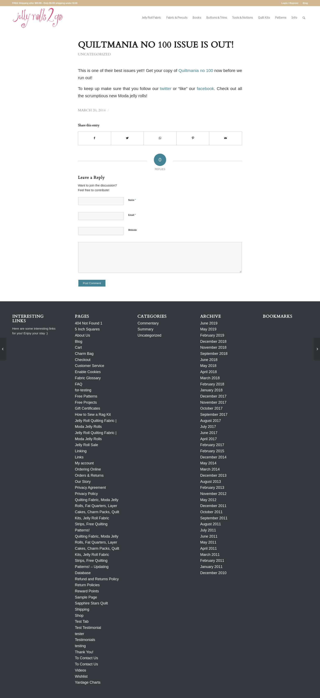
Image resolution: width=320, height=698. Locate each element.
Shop (79, 615)
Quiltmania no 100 (195, 70)
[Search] (304, 18)
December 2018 (213, 341)
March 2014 (210, 469)
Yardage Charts (88, 682)
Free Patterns (86, 396)
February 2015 (212, 451)
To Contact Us (86, 658)
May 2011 (208, 542)
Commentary (148, 323)
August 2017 (210, 421)
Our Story (83, 482)
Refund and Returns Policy (97, 579)
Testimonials (85, 640)
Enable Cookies (88, 372)
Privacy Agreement (90, 488)
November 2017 (213, 402)
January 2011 (211, 567)
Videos (80, 670)
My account (84, 463)
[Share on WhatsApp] (160, 138)
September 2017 (213, 414)
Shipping (82, 609)
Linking (81, 451)
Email (132, 214)
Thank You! (84, 652)
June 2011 (208, 536)
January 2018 (211, 390)
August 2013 (210, 482)
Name (132, 199)
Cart (78, 347)
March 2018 (210, 378)
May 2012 (208, 500)
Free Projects (86, 402)
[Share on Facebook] (94, 138)
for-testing (83, 390)
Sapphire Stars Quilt (91, 603)
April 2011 (208, 548)
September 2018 (213, 354)
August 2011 (210, 524)
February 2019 (212, 335)
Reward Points (87, 591)
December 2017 (213, 396)
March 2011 (210, 555)
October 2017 (211, 408)
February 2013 (212, 488)
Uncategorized (94, 54)
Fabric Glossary (88, 378)
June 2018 (208, 360)
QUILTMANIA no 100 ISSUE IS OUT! (156, 45)
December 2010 (213, 573)
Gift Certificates (87, 408)
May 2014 (208, 463)
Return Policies (87, 585)
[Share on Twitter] (127, 138)
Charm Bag (84, 354)
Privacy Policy (86, 494)
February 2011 (212, 561)
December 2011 (213, 506)
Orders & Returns (89, 475)
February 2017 (212, 445)
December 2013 (213, 475)
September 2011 (213, 518)
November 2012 (213, 494)
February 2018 (212, 384)
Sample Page (86, 597)
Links (79, 457)
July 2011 (208, 530)
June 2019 (208, 323)
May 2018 (208, 366)
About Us (82, 335)
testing (80, 646)
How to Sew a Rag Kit (93, 414)
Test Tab (82, 621)
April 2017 (208, 439)
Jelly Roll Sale (86, 445)
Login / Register (289, 3)
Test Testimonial (88, 628)
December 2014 (213, 457)
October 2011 (211, 512)
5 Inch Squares (87, 329)
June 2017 (208, 433)
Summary (145, 329)
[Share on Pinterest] (193, 138)
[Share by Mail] (225, 138)
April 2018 (208, 372)
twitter (165, 88)
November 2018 (213, 347)
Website (132, 230)
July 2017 (208, 427)
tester (79, 634)
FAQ (78, 384)
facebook (205, 88)
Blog (305, 3)
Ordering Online (88, 469)
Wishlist (81, 676)
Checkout (82, 360)
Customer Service (89, 366)
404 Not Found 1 (88, 323)
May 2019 (208, 329)
